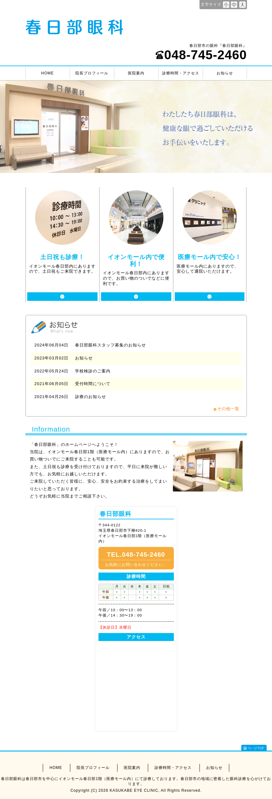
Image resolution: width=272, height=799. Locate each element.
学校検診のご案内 (93, 371)
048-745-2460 (201, 55)
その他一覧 (228, 408)
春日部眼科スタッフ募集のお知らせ (110, 345)
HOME (47, 73)
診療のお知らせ (90, 396)
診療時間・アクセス (180, 73)
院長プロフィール (91, 73)
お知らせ (225, 73)
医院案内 (136, 73)
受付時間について (93, 383)
